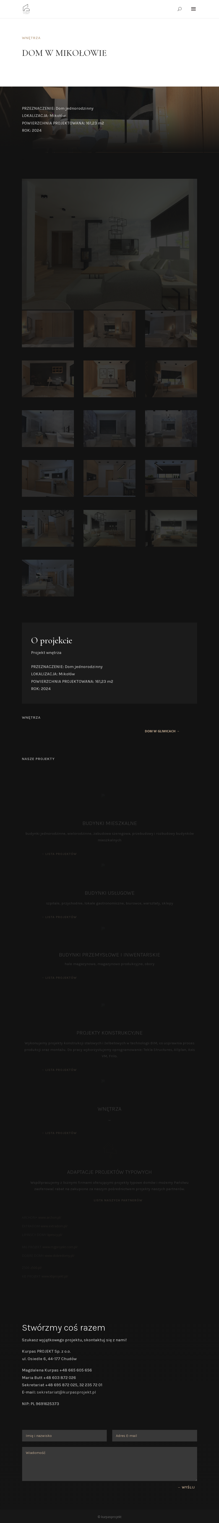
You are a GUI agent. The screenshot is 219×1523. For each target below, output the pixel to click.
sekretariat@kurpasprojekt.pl (66, 1392)
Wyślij (188, 1487)
